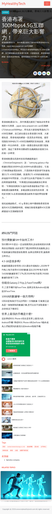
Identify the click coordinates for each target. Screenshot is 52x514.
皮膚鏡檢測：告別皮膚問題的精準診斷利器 (26, 373)
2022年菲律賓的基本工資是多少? (23, 404)
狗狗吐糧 (5, 450)
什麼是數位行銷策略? (19, 435)
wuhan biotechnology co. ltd (16, 446)
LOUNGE (5, 12)
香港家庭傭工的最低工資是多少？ (23, 365)
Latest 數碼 (11, 359)
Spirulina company (13, 460)
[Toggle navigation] (47, 3)
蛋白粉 (37, 446)
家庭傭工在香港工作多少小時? (22, 427)
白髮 (16, 450)
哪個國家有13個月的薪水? (21, 389)
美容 (4, 446)
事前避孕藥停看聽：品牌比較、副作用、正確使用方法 (29, 396)
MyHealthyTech (13, 3)
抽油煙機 (29, 446)
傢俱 (11, 450)
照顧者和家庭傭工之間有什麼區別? (23, 412)
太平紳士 (43, 446)
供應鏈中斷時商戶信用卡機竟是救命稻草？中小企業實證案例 (31, 381)
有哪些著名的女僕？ (18, 420)
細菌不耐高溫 (24, 450)
